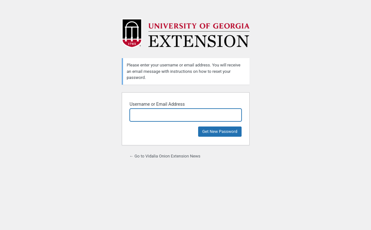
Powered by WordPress (186, 34)
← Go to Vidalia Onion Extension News (165, 156)
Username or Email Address (157, 104)
